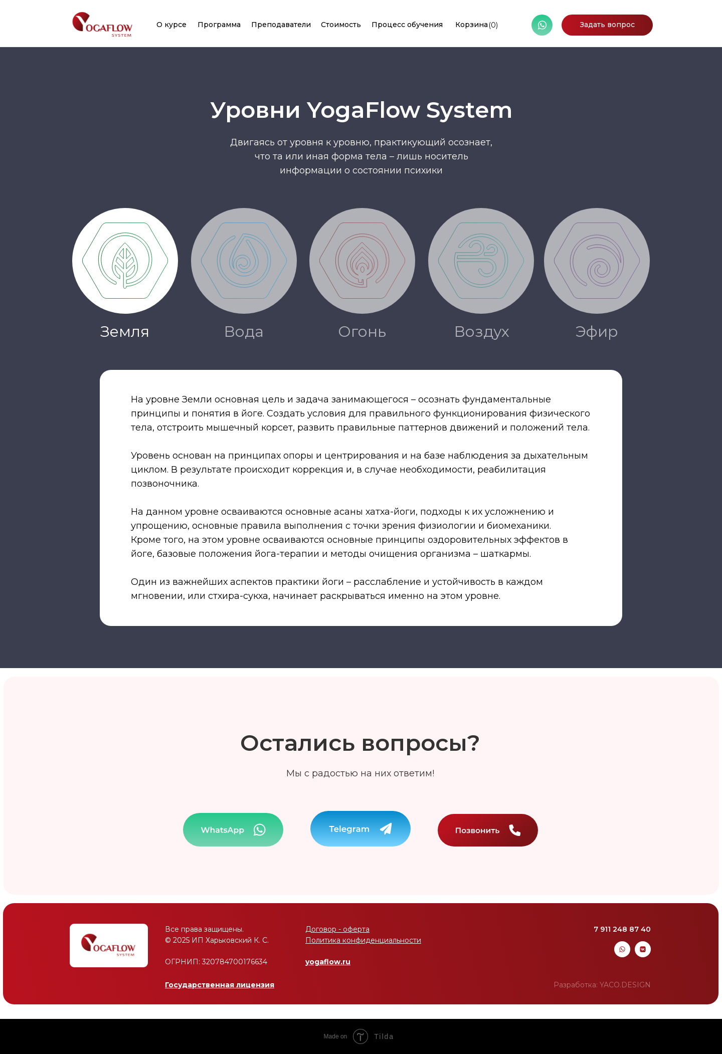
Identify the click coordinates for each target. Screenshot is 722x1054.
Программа (219, 24)
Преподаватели (281, 24)
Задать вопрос (607, 24)
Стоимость (341, 24)
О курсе (171, 24)
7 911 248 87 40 (622, 929)
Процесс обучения (407, 24)
